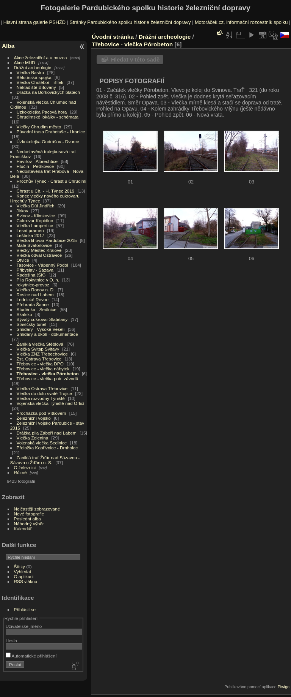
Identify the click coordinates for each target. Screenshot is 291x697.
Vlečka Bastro (30, 72)
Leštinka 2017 (30, 235)
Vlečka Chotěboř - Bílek (40, 82)
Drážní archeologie (33, 67)
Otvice (23, 260)
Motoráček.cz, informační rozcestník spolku (241, 22)
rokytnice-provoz (33, 284)
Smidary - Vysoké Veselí (41, 329)
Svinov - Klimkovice (36, 215)
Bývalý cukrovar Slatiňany (42, 319)
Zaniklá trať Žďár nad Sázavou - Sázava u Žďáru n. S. (45, 460)
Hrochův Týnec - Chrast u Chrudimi (51, 181)
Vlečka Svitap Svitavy (38, 348)
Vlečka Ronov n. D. (36, 289)
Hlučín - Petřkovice (35, 166)
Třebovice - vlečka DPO (40, 363)
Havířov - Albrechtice (37, 161)
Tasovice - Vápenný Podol (42, 264)
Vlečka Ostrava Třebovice (42, 388)
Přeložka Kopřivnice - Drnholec (47, 447)
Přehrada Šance (33, 304)
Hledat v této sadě (135, 59)
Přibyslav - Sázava (35, 269)
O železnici (25, 467)
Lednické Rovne (32, 299)
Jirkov (22, 210)
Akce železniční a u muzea (40, 57)
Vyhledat (22, 571)
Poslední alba (27, 518)
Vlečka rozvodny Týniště (41, 398)
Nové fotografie (29, 513)
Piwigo (283, 686)
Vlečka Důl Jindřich (36, 205)
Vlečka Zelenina (32, 437)
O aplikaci (24, 576)
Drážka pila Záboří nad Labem (47, 432)
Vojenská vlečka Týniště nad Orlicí (50, 403)
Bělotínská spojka (34, 77)
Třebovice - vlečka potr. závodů (47, 378)
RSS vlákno (25, 581)
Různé (20, 472)
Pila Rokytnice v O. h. (38, 279)
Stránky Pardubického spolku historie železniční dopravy (130, 22)
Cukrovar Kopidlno (35, 220)
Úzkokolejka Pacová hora (42, 111)
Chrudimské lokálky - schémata (47, 116)
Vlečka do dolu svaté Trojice (44, 393)
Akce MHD (24, 62)
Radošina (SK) (31, 274)
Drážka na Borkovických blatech (48, 92)
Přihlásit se (25, 609)
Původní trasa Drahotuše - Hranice (51, 131)
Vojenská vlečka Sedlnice (42, 442)
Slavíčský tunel (31, 324)
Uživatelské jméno (24, 626)
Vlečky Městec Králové (39, 250)
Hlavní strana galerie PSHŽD (34, 22)
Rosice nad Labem (35, 294)
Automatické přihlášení (31, 655)
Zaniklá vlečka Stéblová (40, 343)
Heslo (11, 640)
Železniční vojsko (34, 418)
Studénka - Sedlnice (36, 309)
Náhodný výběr (29, 523)
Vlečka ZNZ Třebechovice (42, 353)
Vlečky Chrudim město (39, 126)
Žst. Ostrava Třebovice (39, 358)
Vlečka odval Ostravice (39, 255)
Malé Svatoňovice (34, 245)
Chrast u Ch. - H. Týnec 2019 (46, 190)
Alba (8, 46)
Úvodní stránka (113, 36)
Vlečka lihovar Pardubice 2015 (47, 240)
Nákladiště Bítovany (36, 87)
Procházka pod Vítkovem (41, 413)
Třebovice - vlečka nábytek (43, 368)
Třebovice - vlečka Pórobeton (48, 373)
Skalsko (24, 314)
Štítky (19, 566)
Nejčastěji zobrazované (37, 508)
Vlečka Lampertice (35, 225)
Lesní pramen (30, 230)
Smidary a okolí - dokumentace (47, 334)
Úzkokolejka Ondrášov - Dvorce (48, 141)
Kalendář (23, 528)
